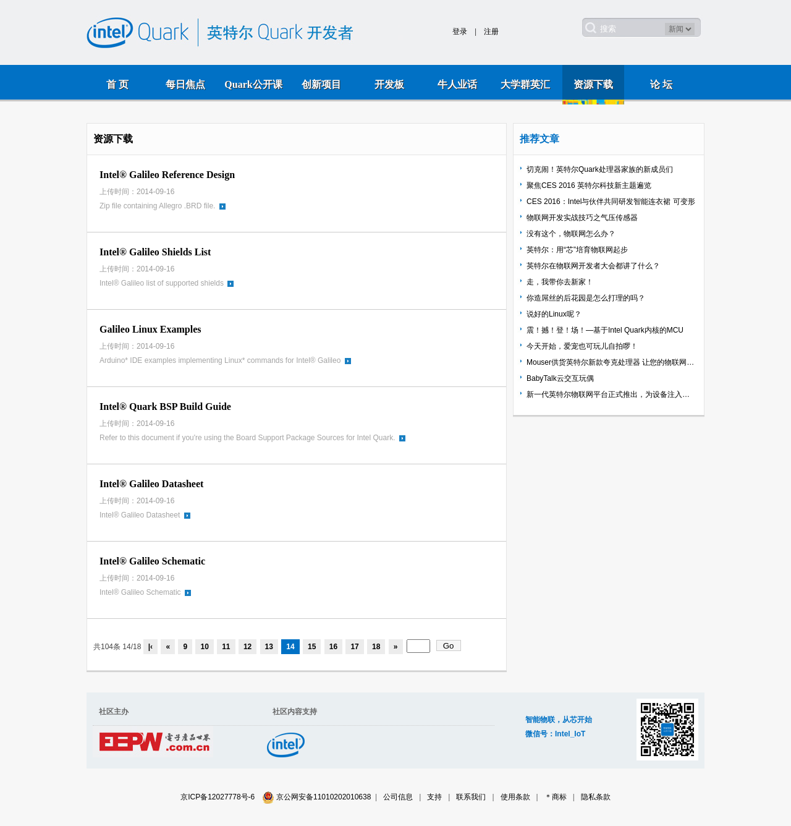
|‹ (150, 646)
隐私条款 (596, 797)
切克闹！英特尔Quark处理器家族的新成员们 (600, 169)
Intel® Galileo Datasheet (151, 484)
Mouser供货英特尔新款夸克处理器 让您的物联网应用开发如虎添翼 (611, 362)
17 (354, 646)
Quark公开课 (253, 84)
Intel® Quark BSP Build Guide (165, 406)
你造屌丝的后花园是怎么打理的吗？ (586, 298)
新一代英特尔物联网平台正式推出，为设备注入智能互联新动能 (611, 394)
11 (226, 646)
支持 (434, 797)
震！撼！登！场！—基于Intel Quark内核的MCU (605, 330)
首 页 (117, 84)
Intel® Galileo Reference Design (167, 174)
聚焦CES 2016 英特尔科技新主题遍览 (589, 185)
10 (204, 646)
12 (247, 646)
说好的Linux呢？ (554, 314)
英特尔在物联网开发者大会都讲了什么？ (593, 266)
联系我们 (471, 797)
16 (333, 646)
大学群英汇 (525, 84)
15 (312, 646)
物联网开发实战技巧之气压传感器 (582, 217)
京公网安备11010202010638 (323, 797)
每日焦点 (185, 84)
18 (376, 646)
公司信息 (398, 797)
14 (290, 646)
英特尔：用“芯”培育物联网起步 (577, 249)
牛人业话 (457, 84)
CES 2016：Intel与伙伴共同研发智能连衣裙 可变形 (611, 201)
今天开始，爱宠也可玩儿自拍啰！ (582, 346)
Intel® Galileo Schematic (152, 561)
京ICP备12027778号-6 (217, 797)
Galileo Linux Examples (150, 329)
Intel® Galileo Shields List (155, 252)
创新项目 (321, 84)
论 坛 (661, 84)
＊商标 (555, 797)
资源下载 (593, 84)
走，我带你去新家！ (560, 282)
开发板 (389, 84)
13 (269, 646)
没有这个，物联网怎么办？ (571, 233)
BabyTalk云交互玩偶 (560, 378)
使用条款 (515, 797)
